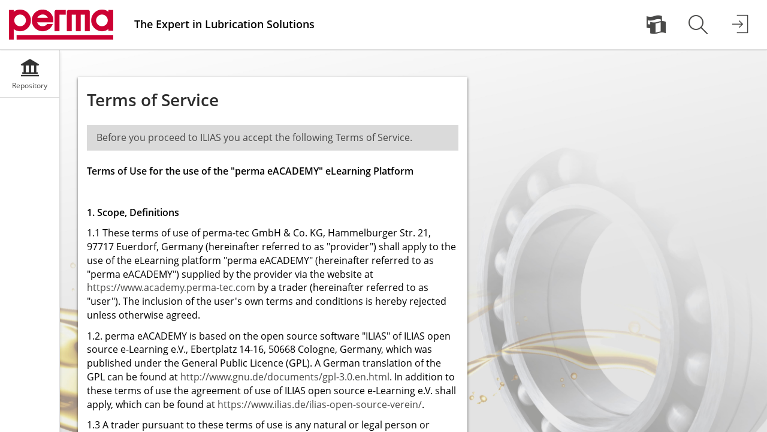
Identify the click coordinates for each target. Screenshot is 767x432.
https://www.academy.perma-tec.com (171, 287)
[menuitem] (656, 25)
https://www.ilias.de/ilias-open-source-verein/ (320, 404)
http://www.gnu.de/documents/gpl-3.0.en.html (284, 376)
